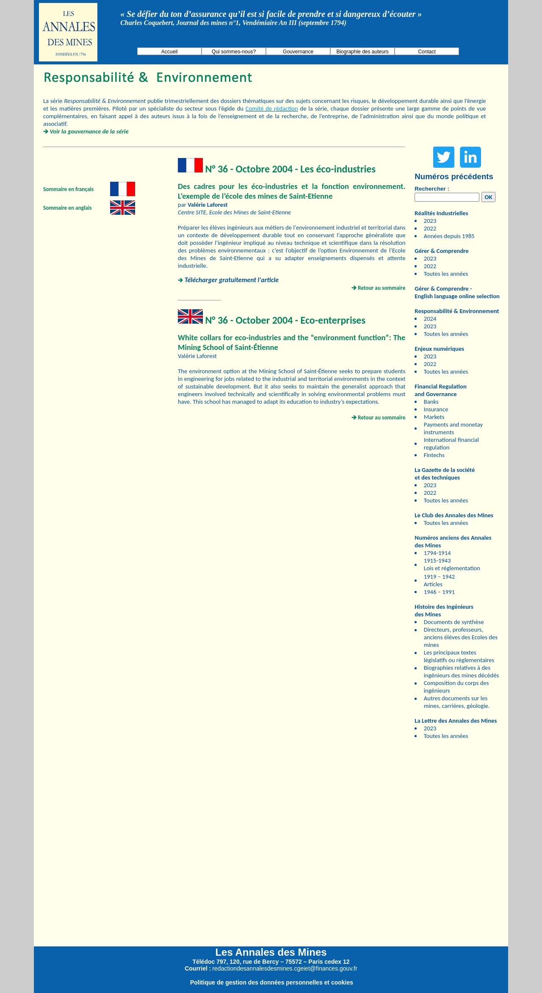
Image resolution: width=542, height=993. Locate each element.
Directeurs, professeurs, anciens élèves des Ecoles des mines (461, 637)
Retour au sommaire (382, 287)
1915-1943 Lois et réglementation (452, 564)
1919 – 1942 (439, 576)
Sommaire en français (68, 189)
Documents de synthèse (454, 622)
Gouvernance (298, 52)
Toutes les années (446, 273)
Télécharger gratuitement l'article (232, 280)
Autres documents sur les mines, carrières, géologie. (457, 702)
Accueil (169, 52)
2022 (430, 228)
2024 (430, 318)
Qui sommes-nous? (234, 52)
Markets (434, 417)
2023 (430, 221)
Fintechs (434, 455)
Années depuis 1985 (449, 236)
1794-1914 (437, 553)
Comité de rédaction (272, 108)
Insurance (436, 409)
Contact (426, 52)
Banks (431, 401)
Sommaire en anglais (67, 207)
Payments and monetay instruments (453, 428)
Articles (433, 584)
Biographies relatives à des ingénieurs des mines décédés (461, 671)
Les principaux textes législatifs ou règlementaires (459, 656)
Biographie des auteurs (362, 52)
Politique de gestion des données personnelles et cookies (271, 982)
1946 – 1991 (439, 592)
